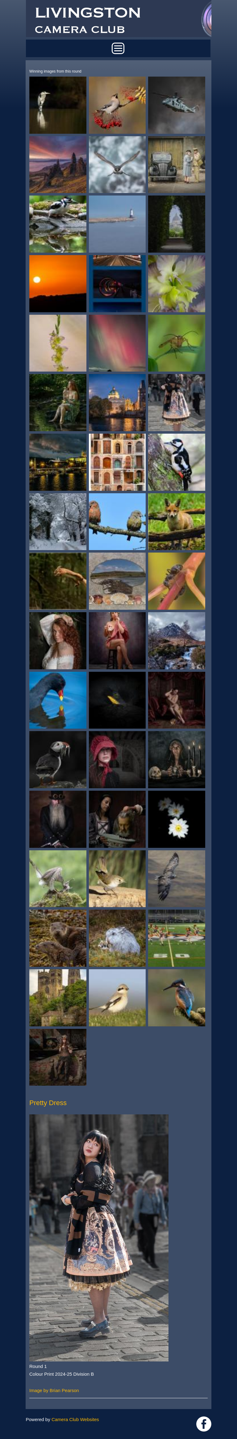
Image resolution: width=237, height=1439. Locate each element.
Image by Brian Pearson (54, 1390)
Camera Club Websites (75, 1419)
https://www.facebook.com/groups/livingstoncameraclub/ (203, 1424)
